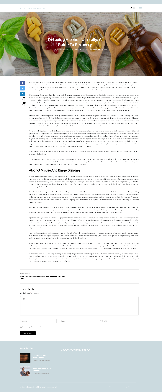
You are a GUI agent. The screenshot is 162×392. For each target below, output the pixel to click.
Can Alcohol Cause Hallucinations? (39, 356)
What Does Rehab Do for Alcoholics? (42, 370)
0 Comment (103, 49)
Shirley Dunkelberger (63, 49)
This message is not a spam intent (33, 327)
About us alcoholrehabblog (118, 387)
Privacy (130, 387)
